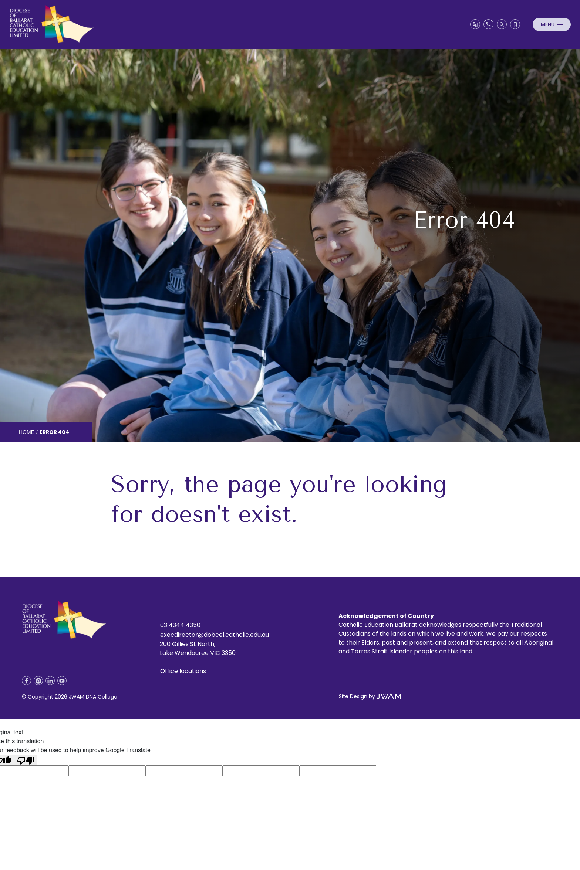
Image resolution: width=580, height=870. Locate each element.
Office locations (183, 671)
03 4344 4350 (180, 625)
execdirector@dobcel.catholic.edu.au (214, 635)
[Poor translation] (25, 760)
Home (26, 432)
